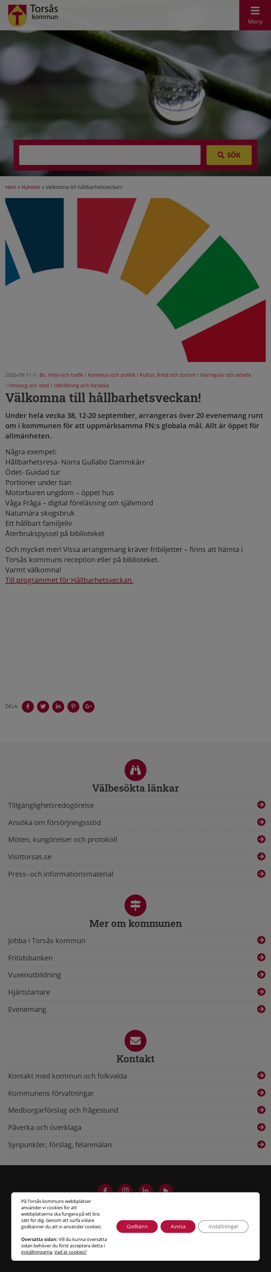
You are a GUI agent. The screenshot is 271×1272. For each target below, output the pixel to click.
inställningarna (72, 1245)
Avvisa (176, 1223)
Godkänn (134, 1223)
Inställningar (223, 1223)
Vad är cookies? (37, 1252)
